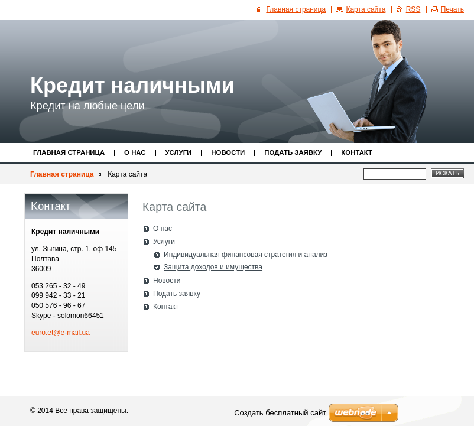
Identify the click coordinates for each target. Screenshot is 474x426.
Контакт (356, 152)
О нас (134, 152)
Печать (452, 9)
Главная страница (69, 152)
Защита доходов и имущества (213, 267)
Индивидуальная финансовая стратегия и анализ (245, 255)
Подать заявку (293, 152)
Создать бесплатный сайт (280, 412)
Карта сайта (365, 9)
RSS (413, 9)
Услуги (178, 152)
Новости (228, 152)
